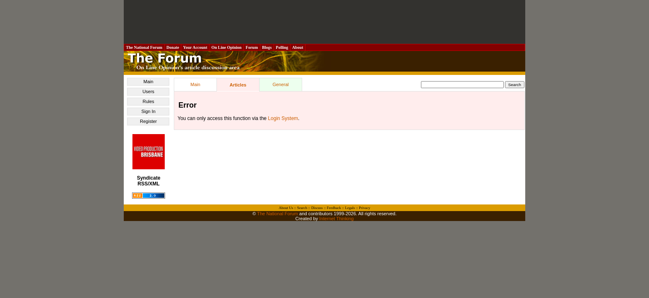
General (280, 84)
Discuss (317, 208)
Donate (173, 47)
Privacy (364, 208)
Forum (252, 47)
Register (148, 121)
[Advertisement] (324, 22)
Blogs (267, 47)
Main (149, 81)
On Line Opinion (226, 47)
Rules (148, 101)
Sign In (148, 111)
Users (148, 91)
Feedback (334, 208)
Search (302, 208)
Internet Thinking (336, 218)
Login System (283, 118)
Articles (238, 84)
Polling (282, 47)
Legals (350, 208)
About (297, 47)
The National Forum (144, 47)
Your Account (195, 47)
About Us (286, 208)
